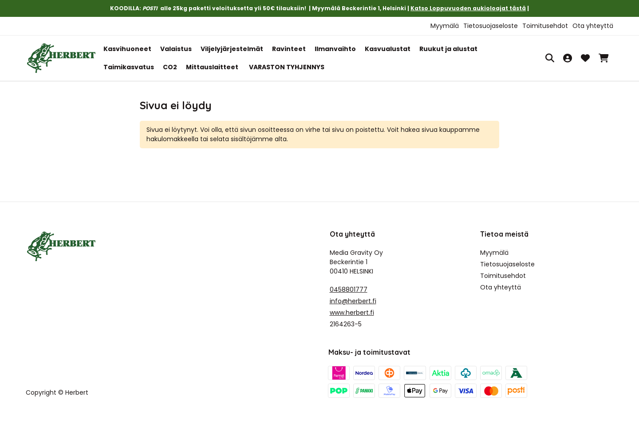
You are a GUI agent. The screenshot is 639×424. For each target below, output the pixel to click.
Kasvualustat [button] (387, 48)
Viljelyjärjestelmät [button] (232, 48)
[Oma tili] (567, 58)
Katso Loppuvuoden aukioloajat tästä (468, 8)
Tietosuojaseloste (490, 25)
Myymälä (444, 25)
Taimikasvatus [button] (128, 67)
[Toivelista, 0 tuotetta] (585, 58)
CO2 (170, 67)
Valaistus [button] (176, 48)
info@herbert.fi (353, 301)
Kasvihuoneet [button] (127, 48)
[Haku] (550, 58)
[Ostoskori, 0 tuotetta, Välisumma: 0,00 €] (603, 58)
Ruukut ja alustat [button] (448, 48)
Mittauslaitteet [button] (212, 67)
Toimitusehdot (545, 25)
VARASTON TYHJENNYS (286, 67)
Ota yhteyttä (592, 25)
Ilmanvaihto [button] (335, 48)
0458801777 (348, 289)
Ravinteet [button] (289, 48)
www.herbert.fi (352, 312)
